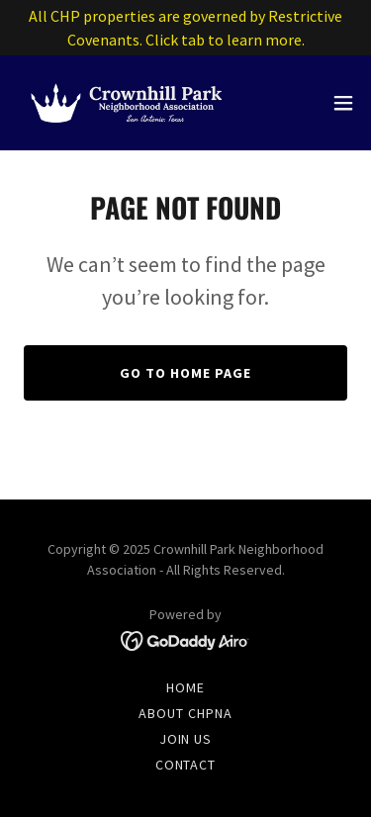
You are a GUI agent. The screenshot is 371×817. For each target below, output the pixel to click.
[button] (343, 103)
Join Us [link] (186, 739)
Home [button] (185, 687)
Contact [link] (186, 764)
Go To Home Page (185, 373)
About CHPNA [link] (185, 713)
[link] (126, 102)
